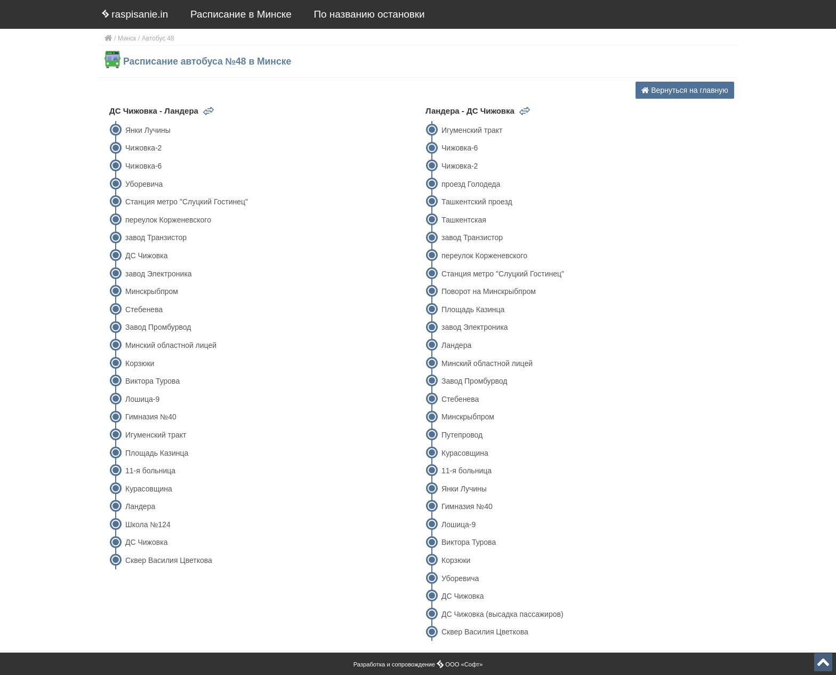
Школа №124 (148, 524)
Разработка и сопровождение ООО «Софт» (418, 664)
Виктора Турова (152, 381)
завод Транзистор (156, 237)
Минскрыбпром (151, 291)
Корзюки (139, 363)
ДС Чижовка (146, 255)
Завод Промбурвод (158, 327)
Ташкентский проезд (476, 201)
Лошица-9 (142, 399)
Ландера (140, 506)
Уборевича (144, 184)
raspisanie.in (135, 14)
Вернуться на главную (684, 90)
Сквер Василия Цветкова (168, 560)
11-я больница (150, 470)
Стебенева (144, 309)
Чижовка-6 (143, 166)
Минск (127, 38)
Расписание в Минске (241, 14)
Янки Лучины (148, 130)
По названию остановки (369, 14)
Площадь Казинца (156, 453)
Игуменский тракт (156, 435)
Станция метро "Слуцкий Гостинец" (186, 201)
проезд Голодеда (470, 184)
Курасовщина (148, 489)
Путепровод (462, 435)
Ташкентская (463, 220)
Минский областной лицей (170, 345)
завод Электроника (158, 273)
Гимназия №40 (150, 416)
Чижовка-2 (143, 148)
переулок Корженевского (168, 220)
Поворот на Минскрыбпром (488, 291)
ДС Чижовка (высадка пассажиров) (502, 614)
